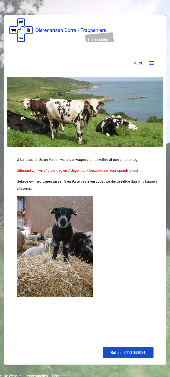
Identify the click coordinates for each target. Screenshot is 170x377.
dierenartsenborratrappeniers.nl (85, 37)
